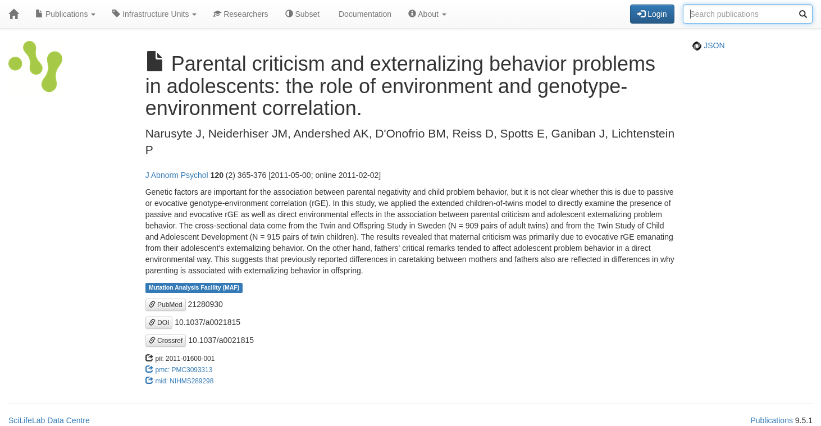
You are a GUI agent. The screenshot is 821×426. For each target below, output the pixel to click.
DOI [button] (159, 323)
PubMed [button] (166, 305)
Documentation (363, 14)
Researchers (240, 14)
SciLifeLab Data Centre (49, 420)
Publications (65, 14)
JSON (708, 45)
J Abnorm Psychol (176, 175)
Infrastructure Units (154, 14)
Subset (302, 14)
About (427, 14)
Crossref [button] (166, 341)
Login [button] (652, 14)
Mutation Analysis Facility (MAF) (194, 288)
